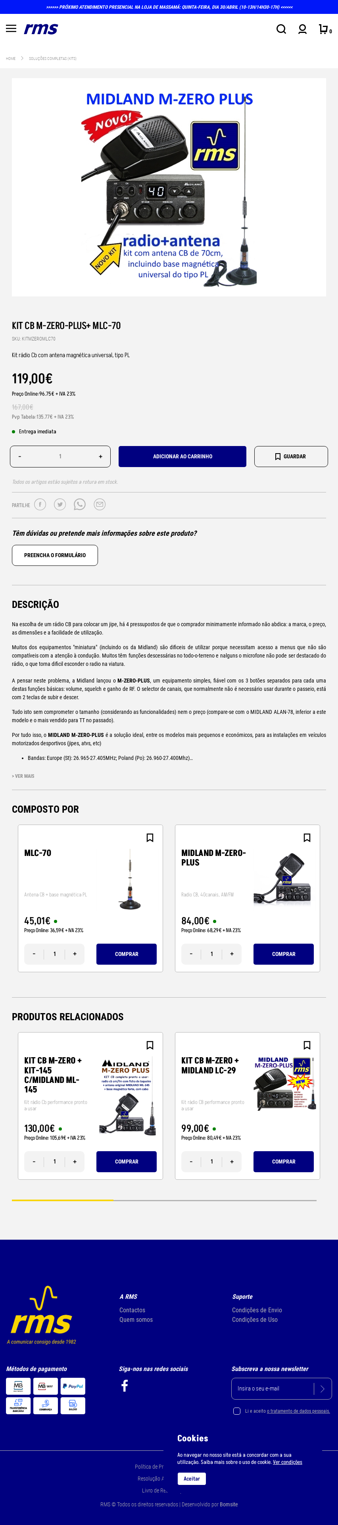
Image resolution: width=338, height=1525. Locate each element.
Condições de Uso (255, 1319)
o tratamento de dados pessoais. (298, 1411)
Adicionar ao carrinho (182, 456)
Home (10, 58)
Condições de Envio (257, 1310)
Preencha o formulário (55, 555)
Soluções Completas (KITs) (53, 58)
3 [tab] (266, 1200)
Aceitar (192, 1479)
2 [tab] (164, 1200)
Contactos (132, 1310)
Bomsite (229, 1504)
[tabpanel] (90, 898)
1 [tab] (62, 1200)
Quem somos (136, 1319)
